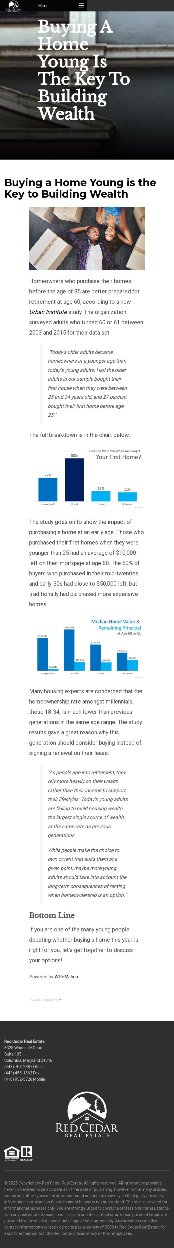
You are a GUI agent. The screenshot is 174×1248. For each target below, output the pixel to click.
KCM (58, 1000)
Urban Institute (48, 312)
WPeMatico (66, 976)
